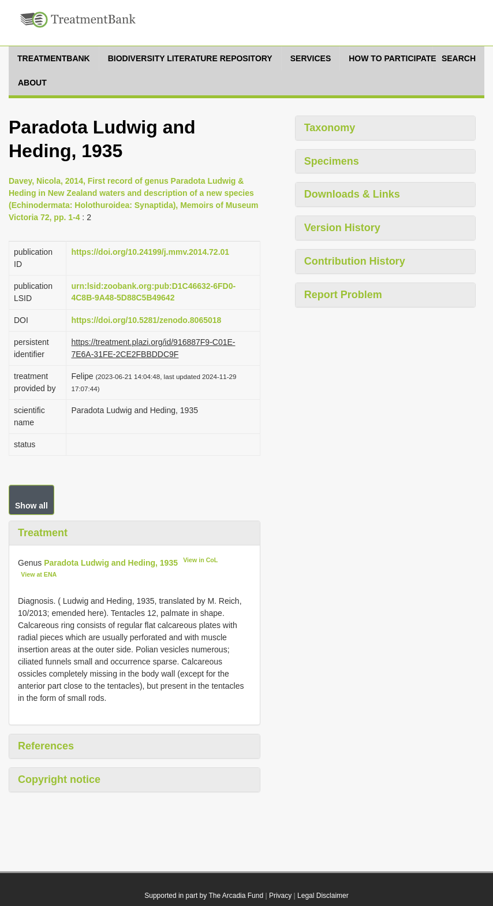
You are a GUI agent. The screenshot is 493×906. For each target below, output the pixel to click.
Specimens (331, 161)
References (46, 746)
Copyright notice (59, 779)
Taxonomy (330, 127)
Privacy (280, 896)
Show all (31, 505)
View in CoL (200, 559)
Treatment (43, 533)
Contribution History (354, 261)
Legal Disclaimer (323, 896)
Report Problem (343, 294)
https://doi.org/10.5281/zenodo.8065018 (146, 320)
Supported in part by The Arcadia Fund (203, 896)
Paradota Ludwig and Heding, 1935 (111, 562)
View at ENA (39, 574)
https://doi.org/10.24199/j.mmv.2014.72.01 (150, 252)
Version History (342, 227)
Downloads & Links (352, 194)
